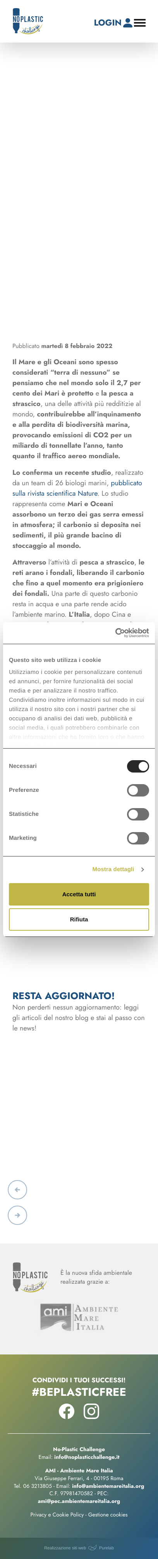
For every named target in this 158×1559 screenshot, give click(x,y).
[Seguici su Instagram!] (91, 1417)
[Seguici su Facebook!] (66, 1417)
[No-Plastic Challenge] (27, 21)
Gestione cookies (108, 1515)
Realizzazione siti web (65, 1548)
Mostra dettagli (113, 869)
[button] (17, 1189)
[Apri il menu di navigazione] (140, 23)
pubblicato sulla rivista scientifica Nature (77, 488)
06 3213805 (37, 1486)
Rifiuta (79, 919)
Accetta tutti (79, 894)
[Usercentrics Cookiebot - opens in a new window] (115, 633)
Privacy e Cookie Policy (57, 1515)
